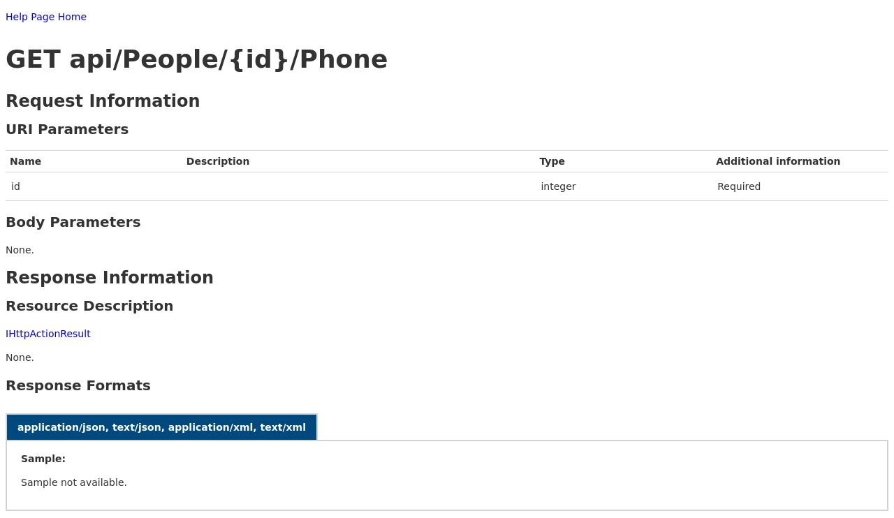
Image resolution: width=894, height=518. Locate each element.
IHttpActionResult (48, 333)
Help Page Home (46, 16)
